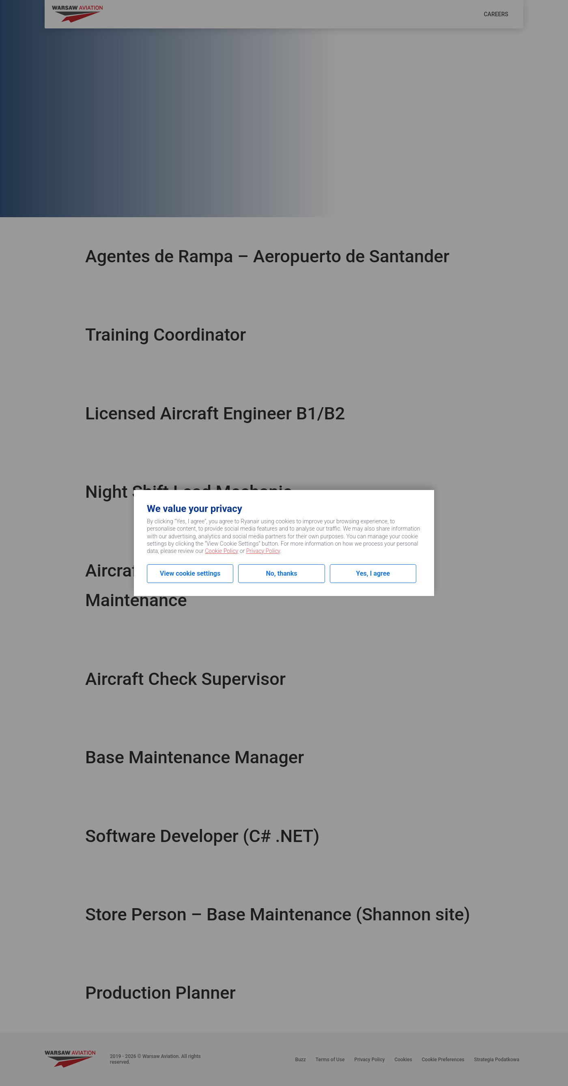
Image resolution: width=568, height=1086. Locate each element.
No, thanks (281, 573)
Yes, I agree (373, 573)
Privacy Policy (263, 551)
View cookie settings (190, 573)
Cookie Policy (221, 551)
